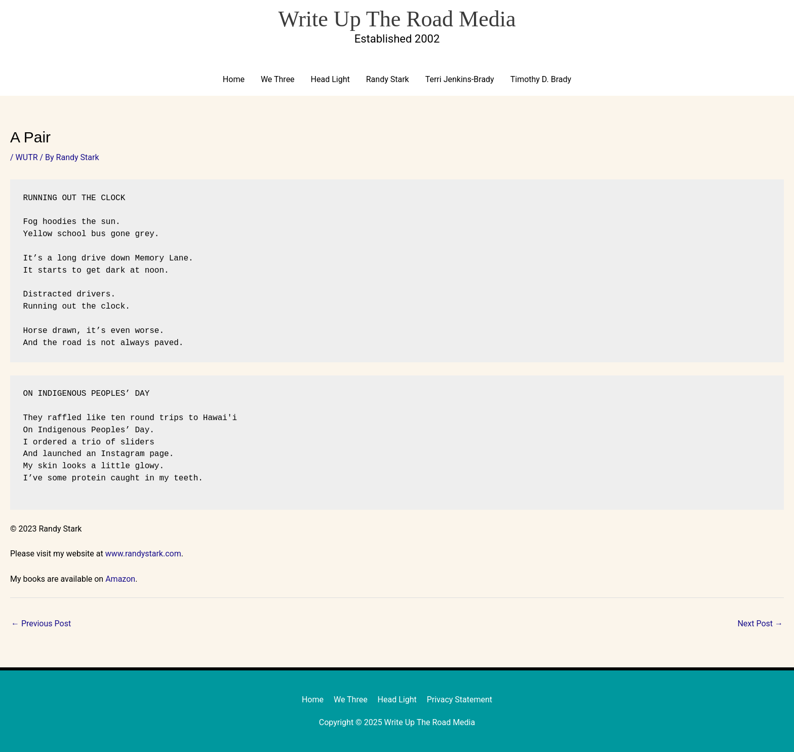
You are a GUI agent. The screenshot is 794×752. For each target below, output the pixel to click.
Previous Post (41, 623)
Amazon (120, 579)
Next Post (760, 623)
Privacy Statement (459, 699)
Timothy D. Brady (540, 79)
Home (234, 79)
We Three (278, 79)
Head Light (330, 79)
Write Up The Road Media (396, 19)
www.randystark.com (143, 553)
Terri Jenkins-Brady (459, 79)
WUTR (27, 157)
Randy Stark (387, 79)
